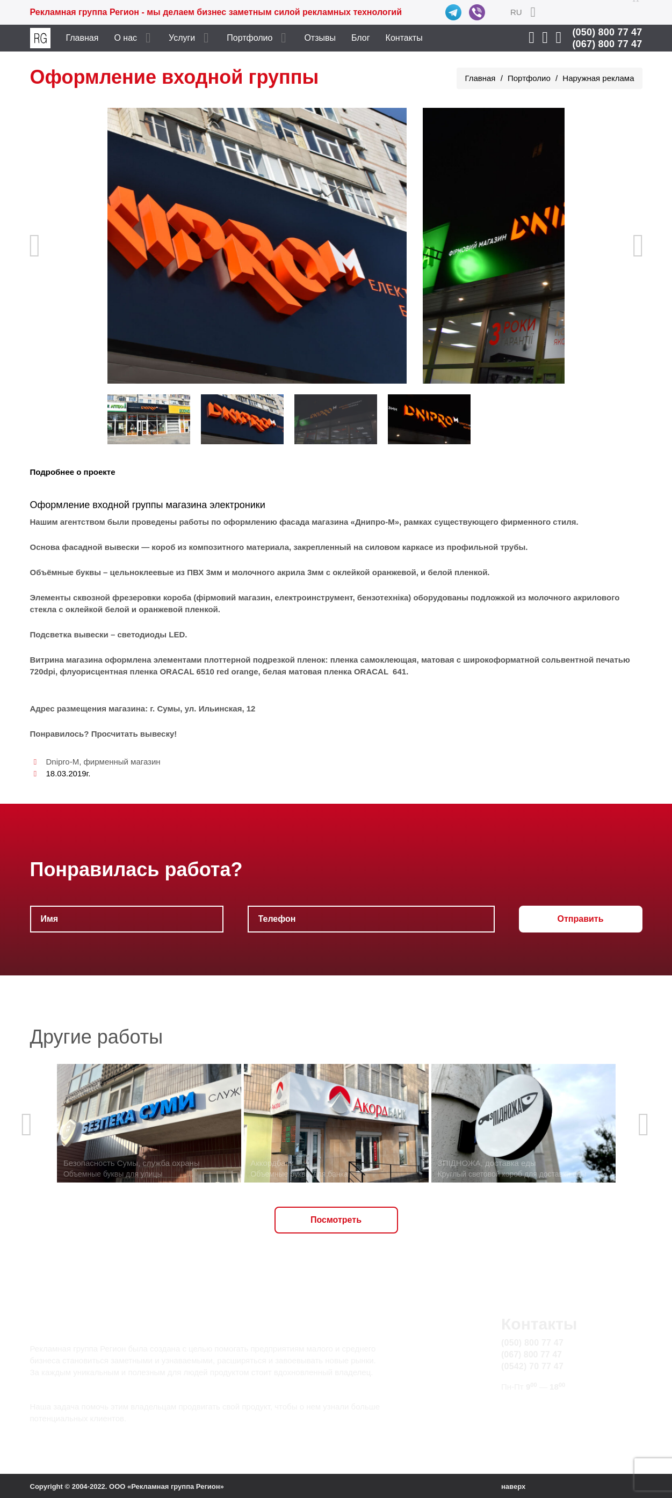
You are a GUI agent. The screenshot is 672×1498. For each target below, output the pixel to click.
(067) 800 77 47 (607, 44)
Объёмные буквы (65, 572)
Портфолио (249, 37)
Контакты (404, 37)
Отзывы (320, 37)
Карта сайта (524, 1419)
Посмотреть (336, 1219)
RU (516, 12)
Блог (360, 37)
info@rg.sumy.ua (533, 1407)
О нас (125, 37)
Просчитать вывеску (133, 733)
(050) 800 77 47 (607, 32)
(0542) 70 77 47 (532, 1366)
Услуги (182, 37)
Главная (82, 37)
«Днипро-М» (375, 521)
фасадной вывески (100, 547)
